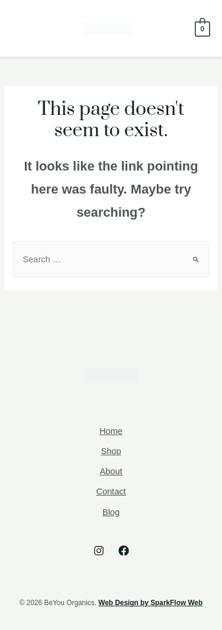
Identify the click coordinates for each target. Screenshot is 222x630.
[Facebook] (123, 550)
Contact (111, 491)
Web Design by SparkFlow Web (150, 603)
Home (111, 431)
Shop (111, 451)
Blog (111, 512)
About (110, 471)
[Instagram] (99, 550)
